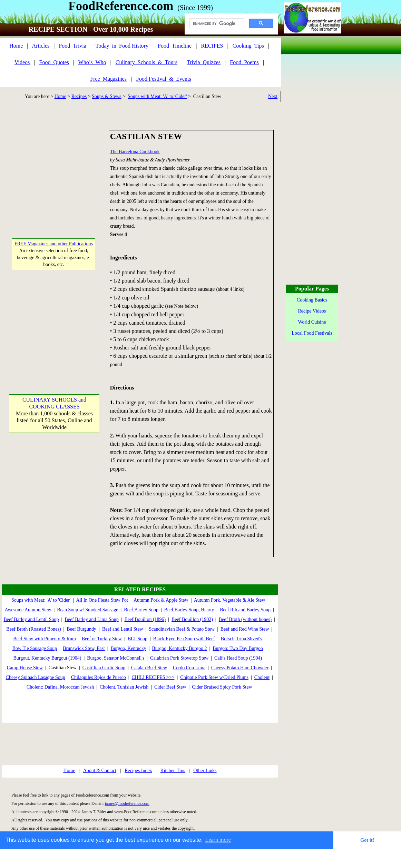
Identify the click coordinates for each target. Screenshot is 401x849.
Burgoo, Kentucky (128, 648)
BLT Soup (137, 638)
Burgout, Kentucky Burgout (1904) (47, 658)
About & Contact (99, 770)
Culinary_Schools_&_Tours (146, 62)
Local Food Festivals (312, 333)
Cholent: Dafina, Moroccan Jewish (60, 687)
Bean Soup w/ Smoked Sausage (87, 609)
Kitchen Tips (172, 770)
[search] (216, 23)
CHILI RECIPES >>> (153, 677)
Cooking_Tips (248, 46)
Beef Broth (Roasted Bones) (33, 629)
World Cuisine (312, 322)
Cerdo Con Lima (189, 667)
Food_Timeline (175, 46)
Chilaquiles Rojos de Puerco (98, 677)
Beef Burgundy (81, 629)
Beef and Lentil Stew (122, 629)
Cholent (262, 677)
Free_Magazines (108, 79)
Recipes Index (138, 770)
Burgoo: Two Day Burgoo (238, 648)
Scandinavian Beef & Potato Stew (182, 629)
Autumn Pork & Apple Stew (161, 600)
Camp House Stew (25, 667)
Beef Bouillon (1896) (145, 619)
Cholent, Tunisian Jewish (124, 687)
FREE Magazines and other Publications (53, 243)
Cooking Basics (312, 300)
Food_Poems (244, 62)
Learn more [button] (218, 840)
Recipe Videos (312, 311)
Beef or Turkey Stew (102, 638)
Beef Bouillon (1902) (192, 619)
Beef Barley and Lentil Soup (31, 619)
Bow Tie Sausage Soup (34, 648)
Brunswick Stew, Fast (84, 648)
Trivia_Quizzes (204, 62)
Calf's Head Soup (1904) (238, 658)
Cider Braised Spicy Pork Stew (222, 687)
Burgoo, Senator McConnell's (115, 658)
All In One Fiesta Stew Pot (102, 600)
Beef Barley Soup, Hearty (189, 609)
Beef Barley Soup (141, 609)
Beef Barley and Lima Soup (91, 619)
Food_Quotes (54, 62)
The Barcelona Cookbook (135, 151)
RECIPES (212, 46)
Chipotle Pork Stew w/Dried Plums (214, 677)
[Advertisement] (54, 173)
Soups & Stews (106, 96)
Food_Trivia (72, 46)
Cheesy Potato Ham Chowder (239, 667)
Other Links (204, 770)
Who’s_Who (92, 62)
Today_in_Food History (122, 46)
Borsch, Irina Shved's (241, 638)
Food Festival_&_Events (163, 79)
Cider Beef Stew (170, 687)
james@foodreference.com (127, 803)
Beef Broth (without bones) (245, 619)
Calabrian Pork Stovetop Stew (179, 658)
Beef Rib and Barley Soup (245, 609)
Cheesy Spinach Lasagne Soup (35, 677)
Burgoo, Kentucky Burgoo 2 (179, 648)
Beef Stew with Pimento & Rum (44, 638)
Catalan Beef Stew (149, 667)
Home (16, 46)
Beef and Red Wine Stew (245, 629)
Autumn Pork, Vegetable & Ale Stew (229, 600)
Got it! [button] (367, 840)
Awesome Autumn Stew (28, 609)
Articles (41, 46)
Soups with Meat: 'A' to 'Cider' (157, 96)
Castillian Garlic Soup (103, 667)
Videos (22, 62)
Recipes (79, 96)
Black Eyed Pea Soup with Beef (184, 638)
